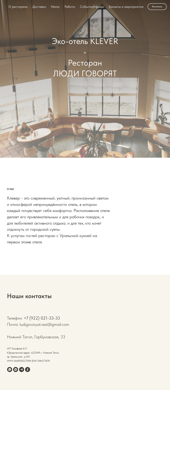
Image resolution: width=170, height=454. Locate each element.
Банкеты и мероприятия (126, 7)
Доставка (39, 7)
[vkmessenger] (15, 369)
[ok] (27, 369)
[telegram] (21, 369)
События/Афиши (92, 7)
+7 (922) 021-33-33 (42, 318)
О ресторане (17, 7)
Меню (55, 7)
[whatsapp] (9, 369)
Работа (70, 7)
